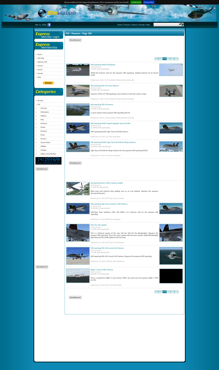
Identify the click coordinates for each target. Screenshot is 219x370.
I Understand (136, 2)
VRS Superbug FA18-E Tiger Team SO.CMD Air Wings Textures (113, 142)
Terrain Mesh (45, 142)
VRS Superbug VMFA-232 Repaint (103, 65)
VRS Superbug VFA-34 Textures (102, 104)
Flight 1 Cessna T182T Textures (102, 270)
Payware (44, 131)
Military (43, 116)
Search (134, 25)
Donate (142, 25)
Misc (42, 120)
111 (176, 59)
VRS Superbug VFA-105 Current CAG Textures (107, 248)
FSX (39, 104)
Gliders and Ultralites (48, 154)
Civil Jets (44, 108)
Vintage (43, 150)
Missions (44, 123)
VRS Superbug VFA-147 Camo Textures (105, 86)
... (154, 59)
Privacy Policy (149, 2)
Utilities (43, 146)
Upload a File (42, 62)
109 (168, 59)
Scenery (44, 139)
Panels (43, 127)
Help (148, 25)
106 (156, 59)
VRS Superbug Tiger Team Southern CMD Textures (109, 204)
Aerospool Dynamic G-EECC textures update (107, 183)
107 (160, 59)
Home (119, 25)
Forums (127, 25)
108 (164, 59)
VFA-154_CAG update (99, 225)
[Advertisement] (48, 216)
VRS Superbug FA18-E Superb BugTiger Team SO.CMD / (111, 123)
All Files (40, 101)
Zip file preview (96, 67)
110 (172, 59)
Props (43, 135)
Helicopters (45, 112)
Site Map (41, 58)
